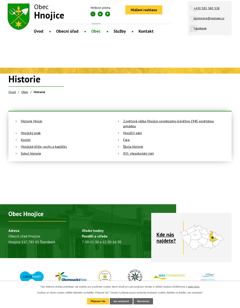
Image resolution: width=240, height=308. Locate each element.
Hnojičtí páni (132, 133)
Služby (120, 31)
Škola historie (133, 146)
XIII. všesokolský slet (138, 153)
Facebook (200, 28)
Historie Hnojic (32, 121)
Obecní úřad (67, 31)
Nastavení (143, 301)
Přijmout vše (98, 301)
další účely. (194, 286)
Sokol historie (31, 153)
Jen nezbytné (121, 301)
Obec (96, 31)
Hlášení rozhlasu (144, 10)
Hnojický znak (31, 133)
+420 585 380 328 (207, 8)
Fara (126, 140)
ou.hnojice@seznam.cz (209, 18)
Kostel (25, 140)
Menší (92, 14)
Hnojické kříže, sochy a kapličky (44, 146)
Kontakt (146, 31)
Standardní (100, 14)
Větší (107, 14)
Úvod (38, 31)
